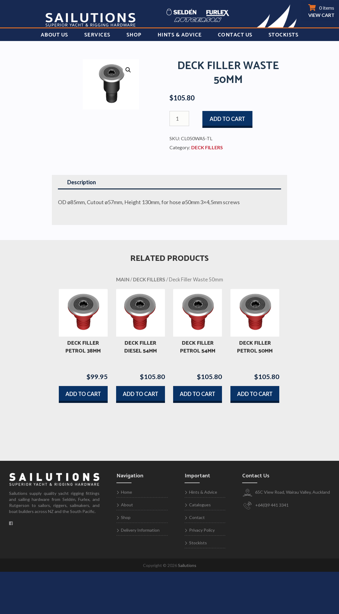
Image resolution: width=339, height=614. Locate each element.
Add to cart (227, 119)
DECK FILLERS (207, 147)
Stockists (283, 35)
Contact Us (235, 35)
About (127, 504)
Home (126, 492)
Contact (197, 517)
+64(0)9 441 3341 (265, 505)
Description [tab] (81, 182)
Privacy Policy (202, 530)
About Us (54, 35)
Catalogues (200, 504)
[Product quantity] (179, 118)
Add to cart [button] (83, 394)
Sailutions (187, 565)
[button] (128, 70)
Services (97, 35)
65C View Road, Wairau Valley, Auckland (286, 492)
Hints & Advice (179, 35)
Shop (133, 35)
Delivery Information (140, 530)
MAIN (122, 280)
